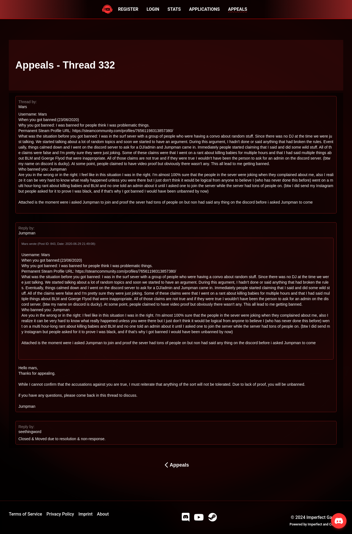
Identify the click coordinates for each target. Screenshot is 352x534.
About (103, 514)
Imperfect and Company (325, 524)
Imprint (85, 514)
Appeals (176, 465)
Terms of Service (25, 514)
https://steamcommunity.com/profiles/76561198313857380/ (122, 130)
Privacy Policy (60, 514)
